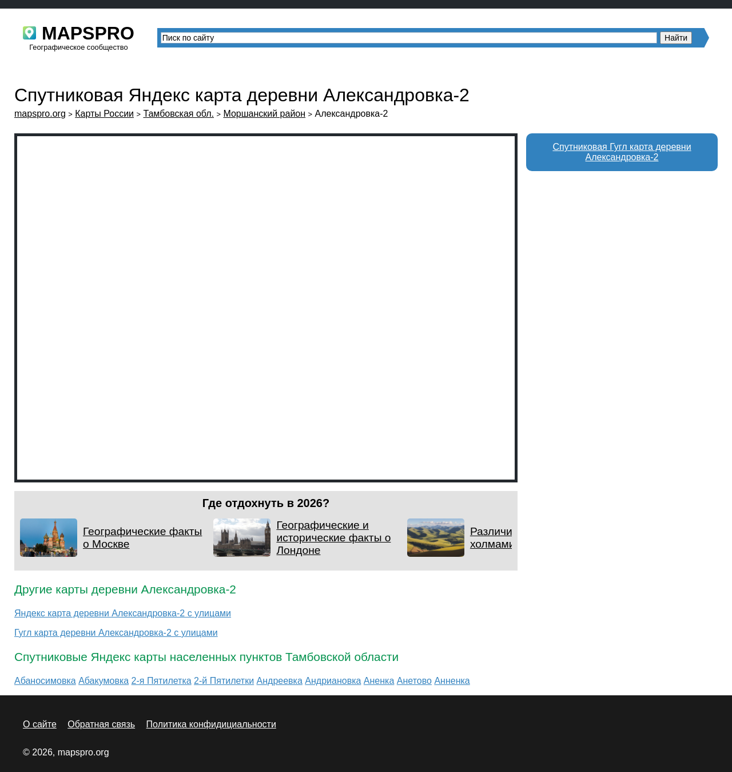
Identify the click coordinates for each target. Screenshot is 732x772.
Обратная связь (101, 724)
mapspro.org (40, 113)
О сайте (40, 724)
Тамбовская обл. (178, 113)
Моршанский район (264, 113)
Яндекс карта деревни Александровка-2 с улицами (122, 613)
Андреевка (280, 681)
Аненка (379, 681)
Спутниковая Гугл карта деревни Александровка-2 (621, 152)
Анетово (414, 681)
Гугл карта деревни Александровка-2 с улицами (116, 633)
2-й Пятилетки (224, 681)
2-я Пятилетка (162, 681)
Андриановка (333, 681)
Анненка (452, 681)
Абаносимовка (45, 681)
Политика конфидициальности (211, 724)
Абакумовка (103, 681)
